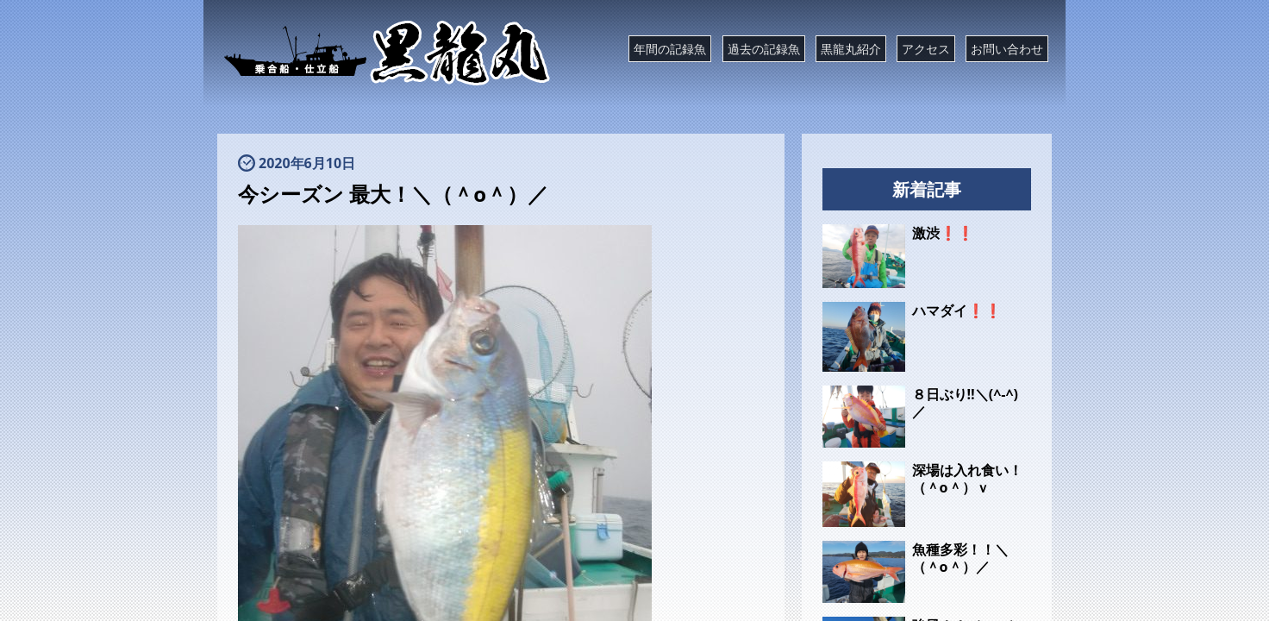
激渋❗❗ (943, 232)
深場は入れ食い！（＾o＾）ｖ (967, 479)
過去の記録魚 (764, 49)
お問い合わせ (1007, 49)
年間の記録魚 (670, 49)
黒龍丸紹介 (851, 49)
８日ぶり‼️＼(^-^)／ (965, 403)
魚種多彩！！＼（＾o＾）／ (960, 558)
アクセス (926, 49)
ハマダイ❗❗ (957, 310)
